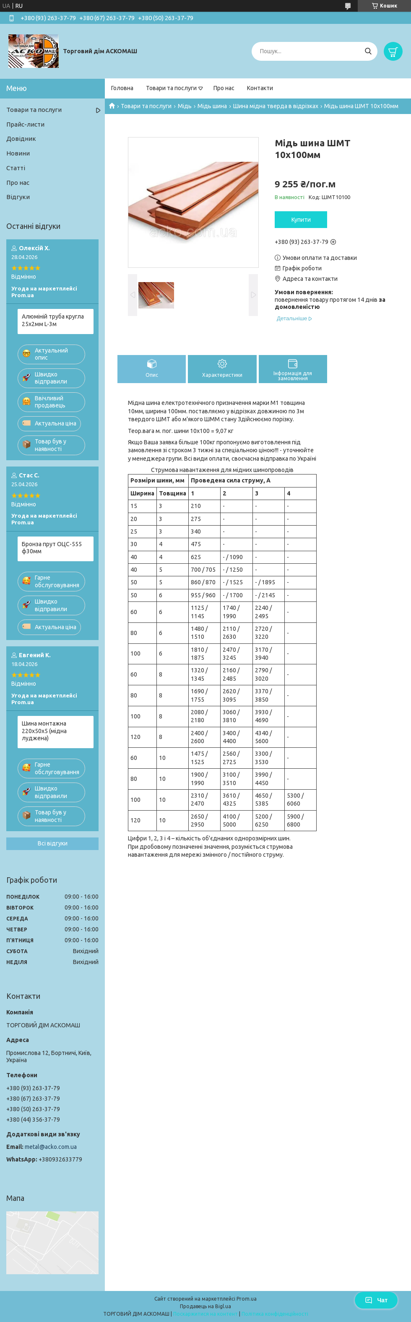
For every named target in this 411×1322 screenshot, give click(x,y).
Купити (301, 219)
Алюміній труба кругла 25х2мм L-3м (53, 320)
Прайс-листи (25, 124)
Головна (122, 88)
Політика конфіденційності (275, 1314)
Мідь (185, 106)
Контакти (260, 88)
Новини (18, 153)
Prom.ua (247, 1298)
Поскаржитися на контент (205, 1314)
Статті (15, 167)
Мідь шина (212, 106)
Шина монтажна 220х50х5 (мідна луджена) (44, 730)
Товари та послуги (171, 88)
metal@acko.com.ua (51, 1146)
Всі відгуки (53, 843)
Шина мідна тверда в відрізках (275, 106)
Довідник (21, 138)
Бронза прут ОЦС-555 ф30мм (52, 548)
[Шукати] (368, 51)
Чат (376, 1300)
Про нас (223, 88)
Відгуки (18, 196)
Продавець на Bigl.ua (205, 1306)
